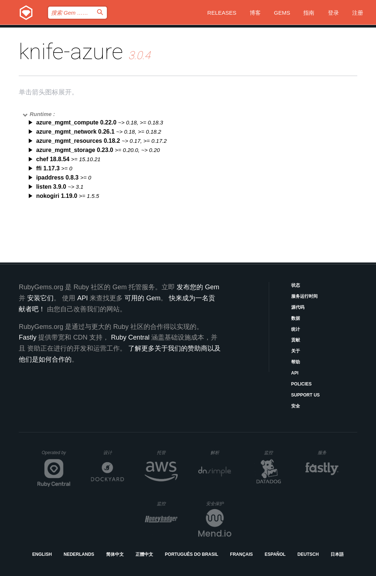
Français (241, 554)
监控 (274, 452)
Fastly (27, 337)
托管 (166, 452)
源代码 (297, 307)
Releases (221, 13)
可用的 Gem (142, 298)
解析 (220, 452)
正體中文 (144, 554)
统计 (295, 329)
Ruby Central (130, 337)
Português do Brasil (191, 554)
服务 (328, 452)
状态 (295, 285)
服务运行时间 (304, 296)
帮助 (295, 362)
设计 (113, 452)
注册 (357, 13)
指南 (308, 13)
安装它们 (40, 298)
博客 (255, 13)
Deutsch (308, 554)
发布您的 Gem (198, 287)
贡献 (295, 340)
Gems (282, 13)
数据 (295, 318)
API (295, 373)
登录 (333, 13)
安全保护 (218, 503)
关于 (295, 351)
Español (275, 554)
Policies (301, 384)
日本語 (337, 554)
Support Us (305, 395)
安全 (295, 406)
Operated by (56, 455)
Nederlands (79, 554)
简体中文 (115, 554)
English (42, 554)
